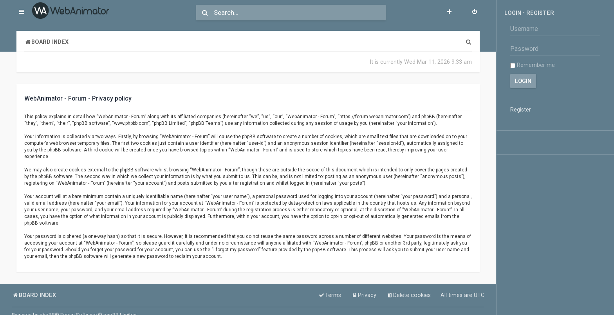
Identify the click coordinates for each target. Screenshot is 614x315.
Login (512, 13)
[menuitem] (474, 12)
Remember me (532, 65)
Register (540, 13)
